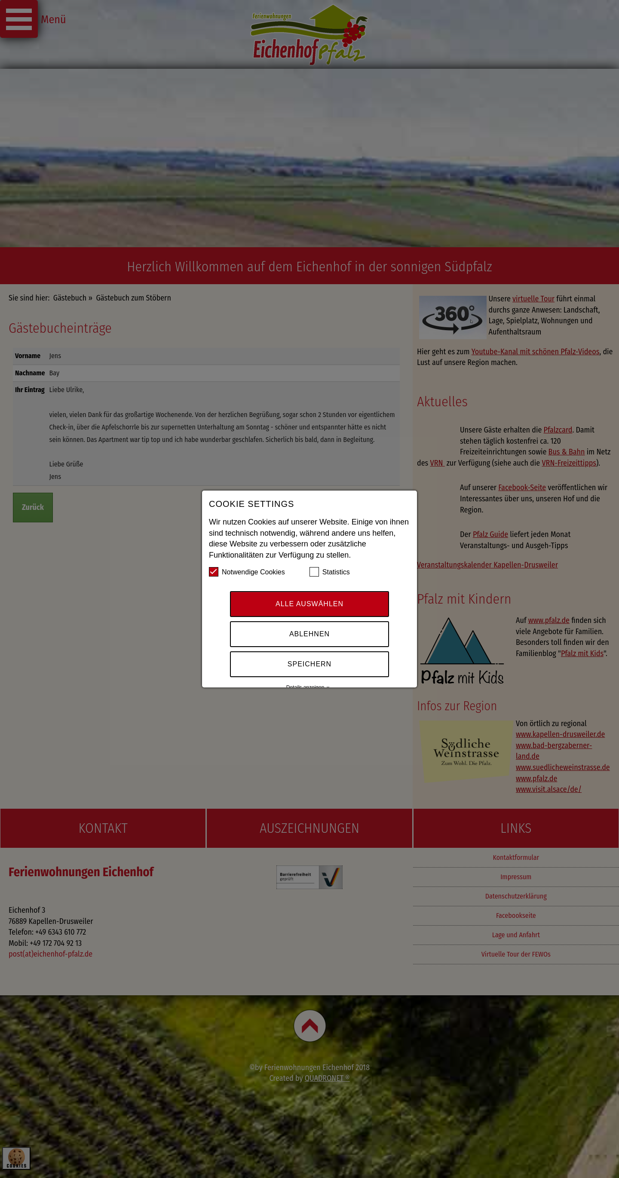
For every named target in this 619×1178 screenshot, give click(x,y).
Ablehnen (309, 635)
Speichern (309, 665)
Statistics (330, 573)
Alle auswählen (309, 605)
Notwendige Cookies (247, 573)
